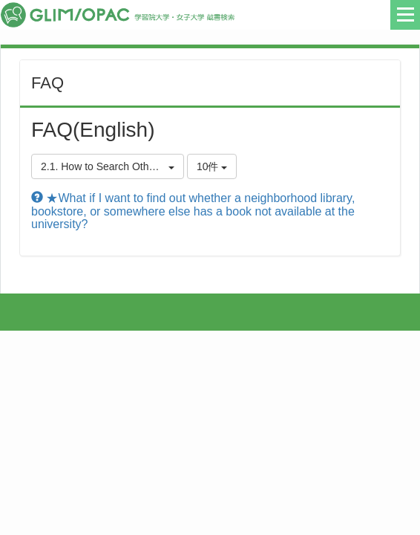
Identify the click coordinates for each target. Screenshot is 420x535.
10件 (212, 166)
